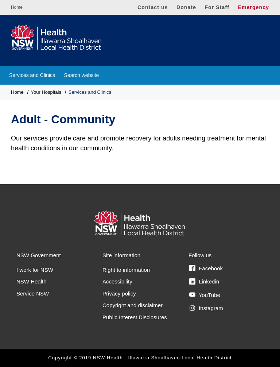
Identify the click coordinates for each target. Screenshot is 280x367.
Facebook (206, 268)
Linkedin (204, 281)
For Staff (217, 7)
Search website (81, 75)
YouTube (204, 294)
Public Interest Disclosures (134, 317)
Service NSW (32, 293)
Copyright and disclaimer (132, 305)
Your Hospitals (46, 92)
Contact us (152, 7)
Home (17, 7)
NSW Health (31, 281)
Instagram (206, 308)
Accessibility (117, 281)
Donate (186, 7)
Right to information (126, 270)
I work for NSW (34, 270)
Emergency (253, 7)
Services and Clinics (32, 75)
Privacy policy (119, 293)
